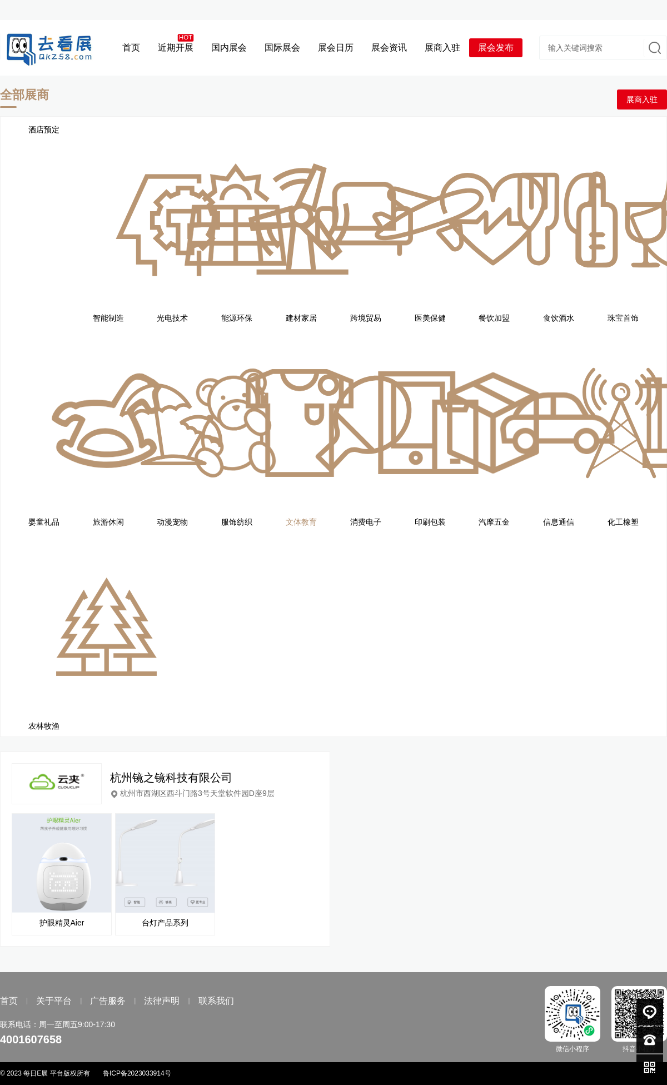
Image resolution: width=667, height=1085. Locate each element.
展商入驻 (642, 99)
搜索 (654, 48)
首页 (9, 1001)
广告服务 (108, 1001)
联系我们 (216, 1001)
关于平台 (54, 1001)
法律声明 (162, 1001)
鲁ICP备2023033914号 (137, 1073)
